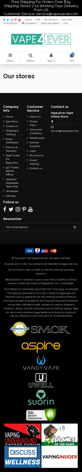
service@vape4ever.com (65, 130)
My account (36, 155)
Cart (66, 23)
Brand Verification (12, 141)
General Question (35, 144)
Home (28, 19)
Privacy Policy (34, 123)
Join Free (67, 19)
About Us (35, 116)
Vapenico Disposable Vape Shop (12, 183)
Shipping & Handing (12, 132)
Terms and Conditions (36, 131)
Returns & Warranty (12, 149)
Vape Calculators (50, 23)
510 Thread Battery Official (12, 171)
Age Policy (12, 121)
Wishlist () (10, 23)
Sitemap (10, 195)
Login (33, 150)
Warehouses (37, 137)
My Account (51, 19)
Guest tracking (34, 162)
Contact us (12, 126)
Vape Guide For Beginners (13, 159)
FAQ (38, 19)
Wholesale (12, 191)
